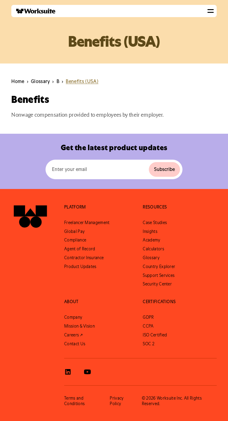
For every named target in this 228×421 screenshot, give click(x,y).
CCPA (148, 326)
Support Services (159, 275)
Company (73, 317)
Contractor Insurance (84, 257)
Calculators (153, 249)
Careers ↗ (73, 335)
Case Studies (155, 222)
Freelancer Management (87, 222)
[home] (33, 11)
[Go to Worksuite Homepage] (30, 217)
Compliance (75, 240)
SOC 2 (148, 344)
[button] (210, 11)
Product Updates (80, 266)
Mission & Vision (79, 326)
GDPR (148, 317)
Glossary (151, 257)
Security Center (157, 284)
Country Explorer (159, 266)
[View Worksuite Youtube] (87, 372)
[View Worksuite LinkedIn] (68, 372)
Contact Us (74, 344)
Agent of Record (79, 249)
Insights (150, 231)
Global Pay (74, 231)
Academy (151, 240)
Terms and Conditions (74, 400)
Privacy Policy (116, 400)
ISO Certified (155, 335)
